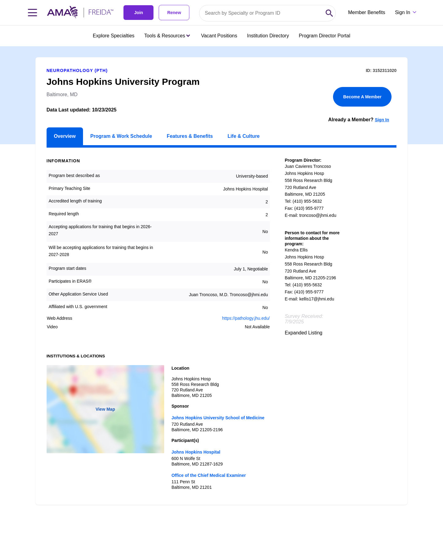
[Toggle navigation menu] (32, 12)
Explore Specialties (113, 35)
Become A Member (362, 96)
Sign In (382, 119)
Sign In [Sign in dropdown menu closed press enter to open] (402, 12)
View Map (105, 409)
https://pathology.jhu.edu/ (246, 318)
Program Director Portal (324, 35)
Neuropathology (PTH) (77, 70)
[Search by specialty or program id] (261, 13)
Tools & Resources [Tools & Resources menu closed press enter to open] (167, 36)
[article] (221, 275)
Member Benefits (366, 12)
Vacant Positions (219, 35)
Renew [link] (174, 12)
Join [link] (138, 12)
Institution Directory (268, 35)
